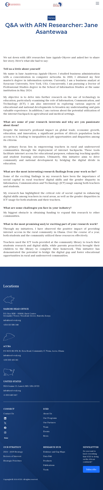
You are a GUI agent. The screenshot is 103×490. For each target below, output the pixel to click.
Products (47, 461)
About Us (47, 413)
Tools (46, 470)
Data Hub (47, 456)
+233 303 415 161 (10, 360)
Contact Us (8, 413)
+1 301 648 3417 (10, 395)
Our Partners (49, 422)
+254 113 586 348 (11, 325)
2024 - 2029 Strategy (13, 452)
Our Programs (50, 418)
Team (45, 427)
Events (46, 431)
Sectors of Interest (12, 456)
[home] (12, 4)
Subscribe (91, 469)
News (45, 436)
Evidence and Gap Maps (54, 452)
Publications (48, 465)
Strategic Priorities (12, 461)
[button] (97, 4)
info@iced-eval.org (12, 320)
